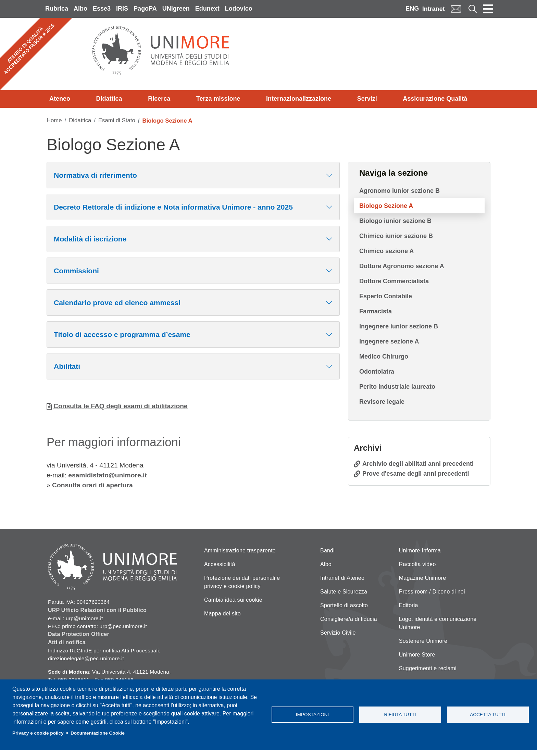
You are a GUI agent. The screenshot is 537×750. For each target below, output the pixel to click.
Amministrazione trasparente (240, 550)
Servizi (367, 98)
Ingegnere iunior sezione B (398, 326)
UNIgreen (176, 8)
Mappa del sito (222, 613)
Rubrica (56, 8)
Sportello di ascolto (344, 605)
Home (54, 120)
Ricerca (159, 98)
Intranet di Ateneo (342, 578)
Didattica (109, 98)
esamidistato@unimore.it (107, 475)
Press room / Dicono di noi (432, 592)
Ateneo (59, 98)
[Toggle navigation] (488, 8)
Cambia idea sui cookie (233, 600)
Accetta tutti (487, 714)
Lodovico (238, 8)
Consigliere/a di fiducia (348, 619)
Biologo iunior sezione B (395, 220)
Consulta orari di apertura (92, 485)
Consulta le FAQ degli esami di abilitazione (120, 406)
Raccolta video (417, 564)
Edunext (207, 8)
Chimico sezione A (386, 251)
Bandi (327, 550)
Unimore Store (417, 655)
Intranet (433, 8)
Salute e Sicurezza (343, 592)
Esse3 (102, 8)
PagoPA (145, 8)
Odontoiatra (376, 371)
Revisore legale (381, 401)
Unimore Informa (420, 550)
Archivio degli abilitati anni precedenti (418, 463)
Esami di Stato (116, 120)
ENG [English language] (412, 8)
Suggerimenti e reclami (428, 668)
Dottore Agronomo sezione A (401, 266)
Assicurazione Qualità (435, 98)
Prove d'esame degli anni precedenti (415, 473)
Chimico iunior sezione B (396, 236)
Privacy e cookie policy (38, 733)
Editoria (408, 605)
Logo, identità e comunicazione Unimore (438, 623)
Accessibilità (219, 564)
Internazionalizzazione (298, 98)
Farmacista (375, 311)
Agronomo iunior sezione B (399, 190)
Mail (456, 8)
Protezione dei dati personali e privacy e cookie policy (242, 582)
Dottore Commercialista (394, 281)
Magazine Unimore (422, 578)
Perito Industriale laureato (397, 386)
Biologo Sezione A (386, 205)
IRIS (122, 8)
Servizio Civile (337, 633)
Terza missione (218, 98)
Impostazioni (312, 714)
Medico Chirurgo (383, 356)
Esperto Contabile (385, 296)
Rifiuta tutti (400, 714)
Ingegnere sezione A (389, 341)
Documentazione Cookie (98, 733)
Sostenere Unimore (423, 641)
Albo (80, 8)
